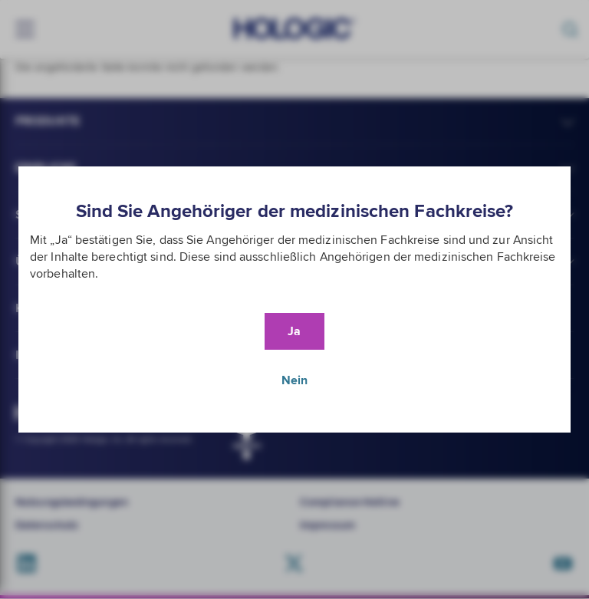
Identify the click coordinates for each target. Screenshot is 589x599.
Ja (294, 331)
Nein (294, 380)
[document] (294, 299)
